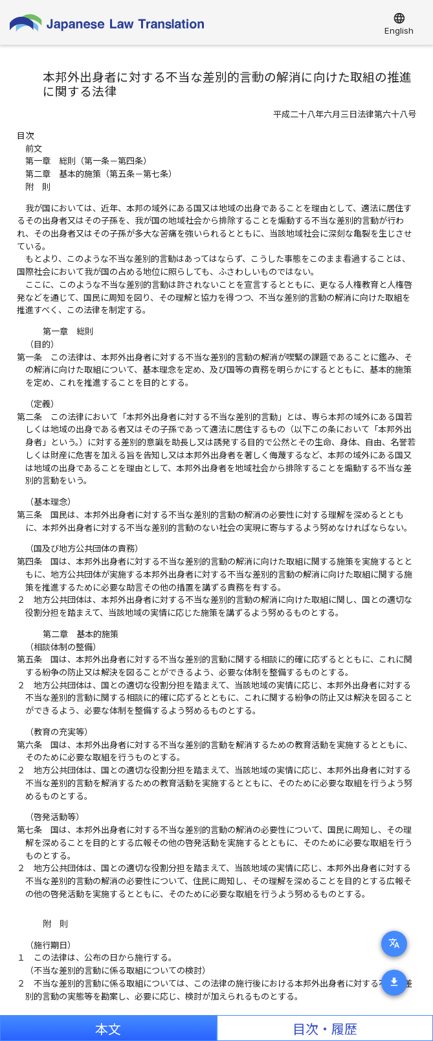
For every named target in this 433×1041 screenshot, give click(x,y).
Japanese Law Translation (107, 25)
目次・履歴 (325, 1029)
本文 (108, 1029)
